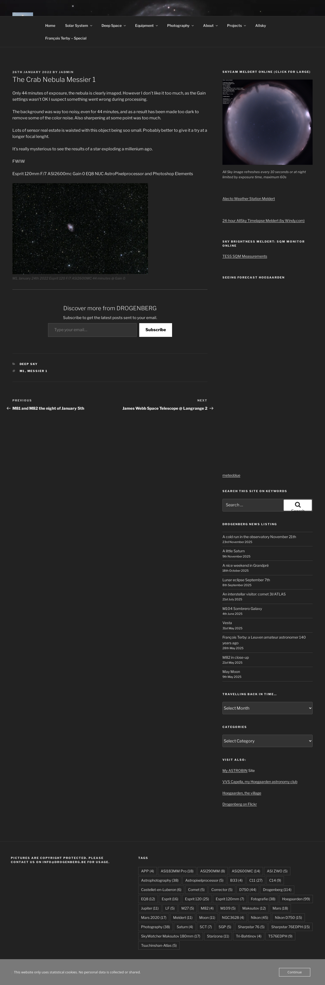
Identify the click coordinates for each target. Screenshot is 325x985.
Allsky (260, 25)
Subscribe (155, 329)
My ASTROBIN (234, 770)
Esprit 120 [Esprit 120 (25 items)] (197, 899)
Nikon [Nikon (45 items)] (259, 917)
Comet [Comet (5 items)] (196, 889)
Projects (237, 25)
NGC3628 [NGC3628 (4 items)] (233, 917)
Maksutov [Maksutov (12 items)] (254, 908)
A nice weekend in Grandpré (245, 565)
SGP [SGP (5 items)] (225, 927)
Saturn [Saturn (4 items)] (185, 927)
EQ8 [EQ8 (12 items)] (148, 899)
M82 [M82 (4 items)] (207, 908)
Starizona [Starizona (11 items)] (218, 936)
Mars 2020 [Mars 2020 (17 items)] (153, 917)
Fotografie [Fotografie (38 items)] (263, 899)
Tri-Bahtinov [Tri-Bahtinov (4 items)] (248, 936)
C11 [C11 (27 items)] (255, 880)
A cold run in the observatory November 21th (259, 536)
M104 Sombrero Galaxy (242, 608)
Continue (295, 972)
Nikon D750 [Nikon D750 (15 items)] (288, 917)
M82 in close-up (235, 657)
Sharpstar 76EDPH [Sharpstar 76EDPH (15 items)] (290, 927)
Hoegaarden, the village (241, 793)
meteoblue (231, 475)
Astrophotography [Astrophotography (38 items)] (160, 880)
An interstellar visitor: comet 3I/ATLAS (254, 594)
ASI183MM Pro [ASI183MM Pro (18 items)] (177, 871)
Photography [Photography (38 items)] (155, 927)
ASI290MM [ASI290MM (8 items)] (212, 871)
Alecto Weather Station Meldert (248, 198)
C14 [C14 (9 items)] (275, 880)
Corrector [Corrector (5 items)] (222, 889)
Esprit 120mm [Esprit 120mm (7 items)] (230, 899)
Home (50, 25)
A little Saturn (233, 551)
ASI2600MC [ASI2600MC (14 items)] (246, 871)
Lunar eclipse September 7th (246, 580)
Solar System (79, 25)
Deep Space (114, 25)
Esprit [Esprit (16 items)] (170, 899)
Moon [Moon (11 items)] (207, 917)
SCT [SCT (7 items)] (206, 927)
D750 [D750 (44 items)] (247, 889)
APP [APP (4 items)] (147, 871)
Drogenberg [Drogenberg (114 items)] (277, 889)
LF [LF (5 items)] (170, 908)
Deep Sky (29, 364)
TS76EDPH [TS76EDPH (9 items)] (280, 936)
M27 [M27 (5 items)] (187, 908)
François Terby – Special (66, 38)
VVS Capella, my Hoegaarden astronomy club (259, 781)
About (211, 25)
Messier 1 (37, 371)
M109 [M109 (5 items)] (228, 908)
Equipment (147, 25)
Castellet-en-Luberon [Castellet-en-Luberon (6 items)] (161, 889)
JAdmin (66, 72)
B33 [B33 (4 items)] (236, 880)
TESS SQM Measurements (244, 256)
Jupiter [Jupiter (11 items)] (150, 908)
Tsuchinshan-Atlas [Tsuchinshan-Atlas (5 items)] (159, 945)
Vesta (227, 623)
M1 (22, 371)
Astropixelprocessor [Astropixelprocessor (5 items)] (204, 880)
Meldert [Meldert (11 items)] (182, 917)
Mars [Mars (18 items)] (280, 908)
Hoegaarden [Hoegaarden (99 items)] (296, 899)
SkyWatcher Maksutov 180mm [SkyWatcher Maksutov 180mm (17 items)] (170, 936)
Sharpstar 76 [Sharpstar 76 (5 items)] (251, 927)
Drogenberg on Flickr (239, 804)
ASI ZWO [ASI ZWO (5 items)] (277, 871)
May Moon (231, 671)
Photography (181, 25)
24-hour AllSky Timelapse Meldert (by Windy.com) (263, 220)
